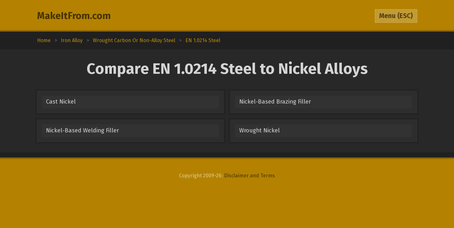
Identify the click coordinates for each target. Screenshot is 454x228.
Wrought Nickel (259, 130)
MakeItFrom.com (74, 16)
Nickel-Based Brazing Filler (275, 101)
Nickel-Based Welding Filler (82, 130)
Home (44, 40)
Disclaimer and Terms (249, 176)
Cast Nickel (61, 101)
